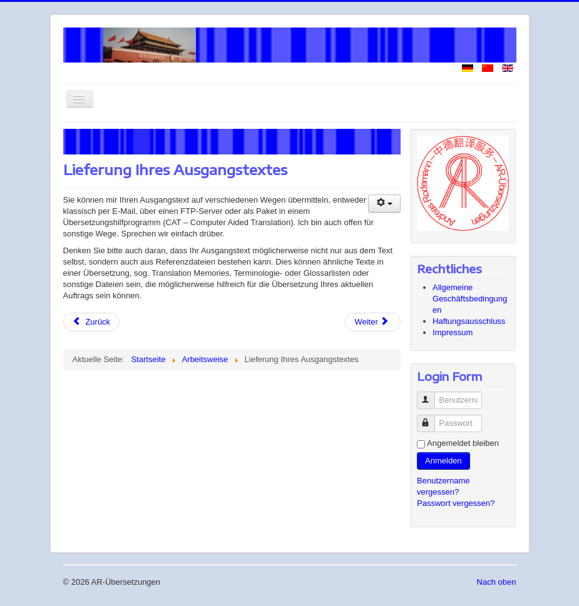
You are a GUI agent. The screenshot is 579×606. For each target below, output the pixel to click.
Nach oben (496, 582)
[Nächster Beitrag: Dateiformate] (372, 322)
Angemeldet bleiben (463, 443)
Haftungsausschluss (469, 321)
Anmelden (443, 460)
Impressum (453, 332)
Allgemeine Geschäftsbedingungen (470, 299)
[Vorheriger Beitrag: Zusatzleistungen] (91, 322)
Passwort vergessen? (455, 503)
